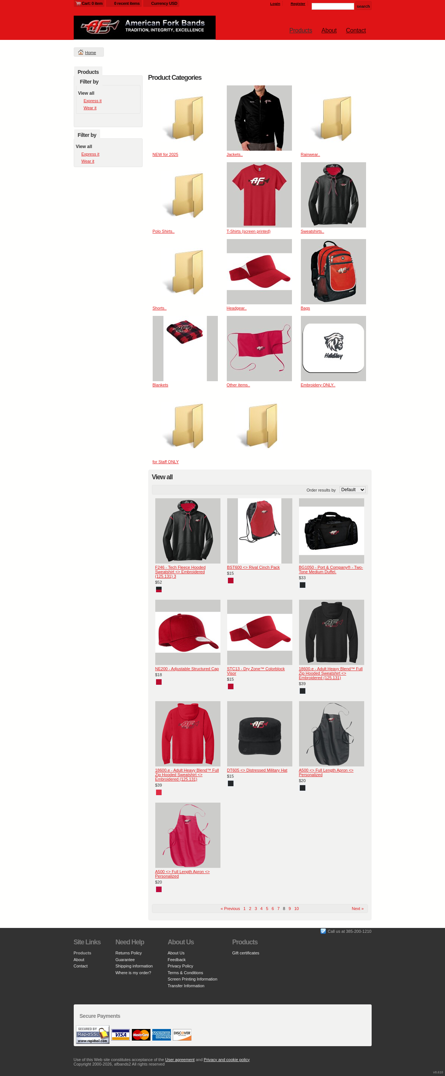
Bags (305, 308)
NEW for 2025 (165, 154)
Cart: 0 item (92, 3)
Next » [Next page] (358, 908)
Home (90, 52)
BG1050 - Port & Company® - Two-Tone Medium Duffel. (331, 569)
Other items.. (238, 385)
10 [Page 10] (296, 908)
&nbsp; (185, 118)
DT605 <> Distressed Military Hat (257, 770)
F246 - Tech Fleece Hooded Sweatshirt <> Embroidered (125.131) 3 (180, 571)
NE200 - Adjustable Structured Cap (187, 668)
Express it (93, 100)
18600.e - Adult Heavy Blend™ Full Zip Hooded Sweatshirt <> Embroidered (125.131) (331, 673)
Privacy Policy (180, 966)
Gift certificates (246, 953)
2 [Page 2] (250, 908)
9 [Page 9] (290, 908)
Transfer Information (186, 986)
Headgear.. (237, 308)
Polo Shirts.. (164, 231)
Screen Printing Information (192, 979)
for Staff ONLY (166, 461)
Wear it (90, 108)
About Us (176, 953)
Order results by (321, 490)
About (329, 30)
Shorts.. (160, 308)
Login (275, 3)
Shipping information (134, 966)
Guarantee (125, 959)
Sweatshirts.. (312, 231)
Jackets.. (235, 154)
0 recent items (127, 3)
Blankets (160, 385)
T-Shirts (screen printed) (249, 231)
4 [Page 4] (261, 908)
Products (300, 30)
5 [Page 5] (267, 908)
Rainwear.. (310, 154)
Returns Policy (128, 953)
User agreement (180, 1059)
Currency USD (164, 3)
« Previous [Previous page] (230, 908)
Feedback (176, 959)
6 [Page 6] (272, 908)
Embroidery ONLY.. (318, 385)
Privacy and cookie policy (227, 1059)
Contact (356, 30)
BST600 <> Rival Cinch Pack (253, 567)
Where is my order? (133, 972)
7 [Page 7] (278, 908)
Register (297, 3)
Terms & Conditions (185, 972)
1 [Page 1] (245, 908)
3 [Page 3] (256, 908)
